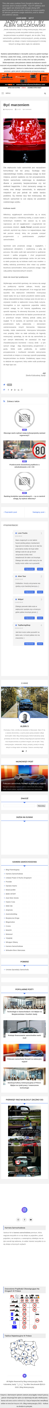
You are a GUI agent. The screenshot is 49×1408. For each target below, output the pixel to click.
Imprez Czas (10, 902)
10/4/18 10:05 (19, 579)
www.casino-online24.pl (16, 1401)
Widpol (20, 599)
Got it (31, 18)
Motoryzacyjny (29, 1387)
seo (9, 384)
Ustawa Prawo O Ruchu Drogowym (19, 878)
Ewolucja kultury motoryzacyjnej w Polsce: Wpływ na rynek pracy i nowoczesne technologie (24, 1085)
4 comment (27, 109)
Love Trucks (22, 533)
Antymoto (9, 910)
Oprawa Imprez (11, 886)
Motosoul (9, 934)
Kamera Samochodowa (14, 874)
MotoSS (9, 930)
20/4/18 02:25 (19, 628)
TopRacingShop (24, 625)
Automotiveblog (11, 914)
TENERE (9, 938)
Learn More (21, 18)
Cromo (8, 926)
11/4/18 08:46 (19, 602)
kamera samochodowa (22, 1233)
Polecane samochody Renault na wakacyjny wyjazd (24, 783)
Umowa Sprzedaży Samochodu (17, 970)
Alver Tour (22, 576)
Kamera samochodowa (14, 946)
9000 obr (9, 906)
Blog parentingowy (12, 870)
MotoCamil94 (10, 890)
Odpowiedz (29, 569)
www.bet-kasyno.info (14, 1403)
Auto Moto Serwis (12, 898)
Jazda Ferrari (26, 227)
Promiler (9, 882)
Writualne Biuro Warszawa (15, 950)
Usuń (40, 569)
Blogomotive (10, 922)
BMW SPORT (11, 894)
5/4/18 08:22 (18, 536)
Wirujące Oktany (12, 942)
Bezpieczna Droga (12, 918)
